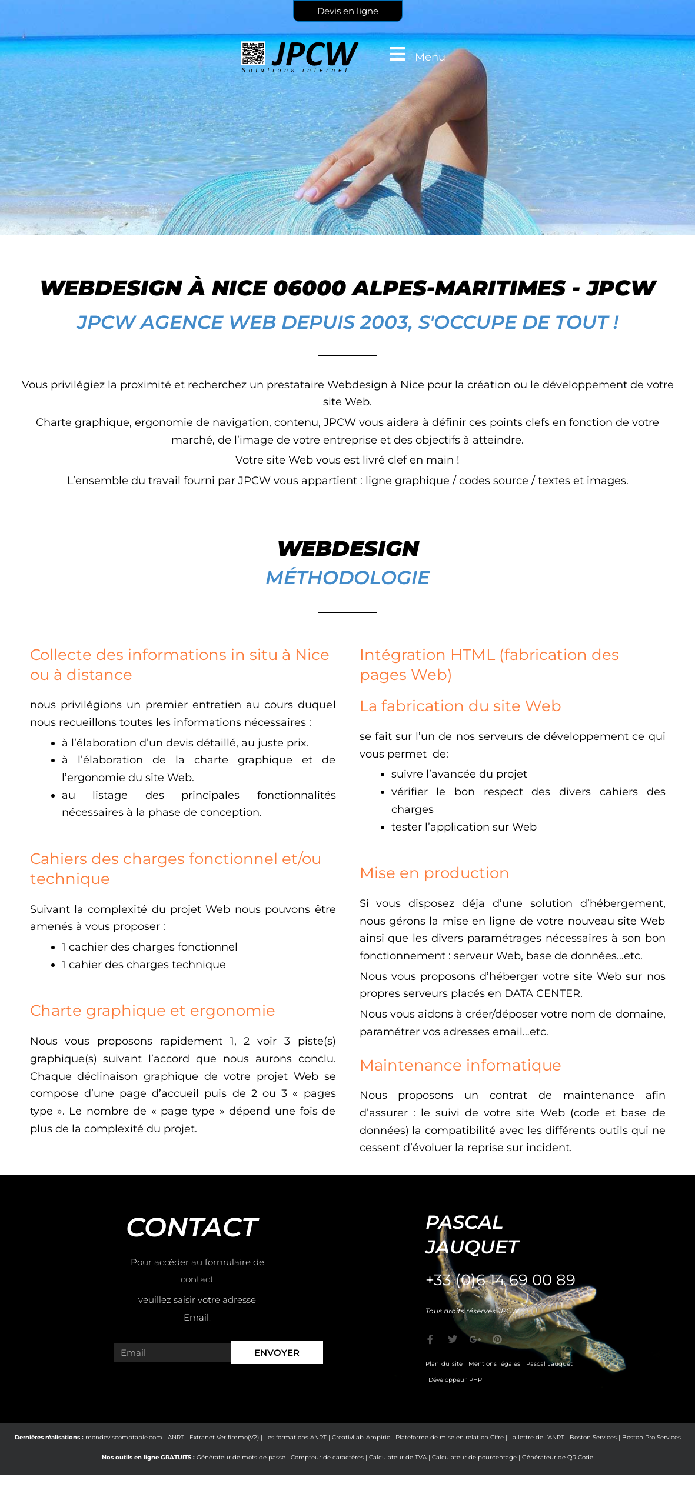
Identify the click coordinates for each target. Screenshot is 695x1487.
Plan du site (444, 1364)
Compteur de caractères (327, 1457)
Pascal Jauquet (549, 1364)
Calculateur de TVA (398, 1457)
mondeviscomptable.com (123, 1437)
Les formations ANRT (295, 1437)
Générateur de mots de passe (241, 1457)
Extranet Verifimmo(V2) (224, 1437)
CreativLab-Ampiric (361, 1437)
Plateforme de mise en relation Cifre (449, 1437)
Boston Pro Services (651, 1437)
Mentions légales (494, 1364)
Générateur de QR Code (557, 1457)
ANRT (176, 1437)
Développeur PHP (455, 1379)
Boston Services (593, 1437)
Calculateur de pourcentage (474, 1457)
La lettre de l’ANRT (536, 1437)
